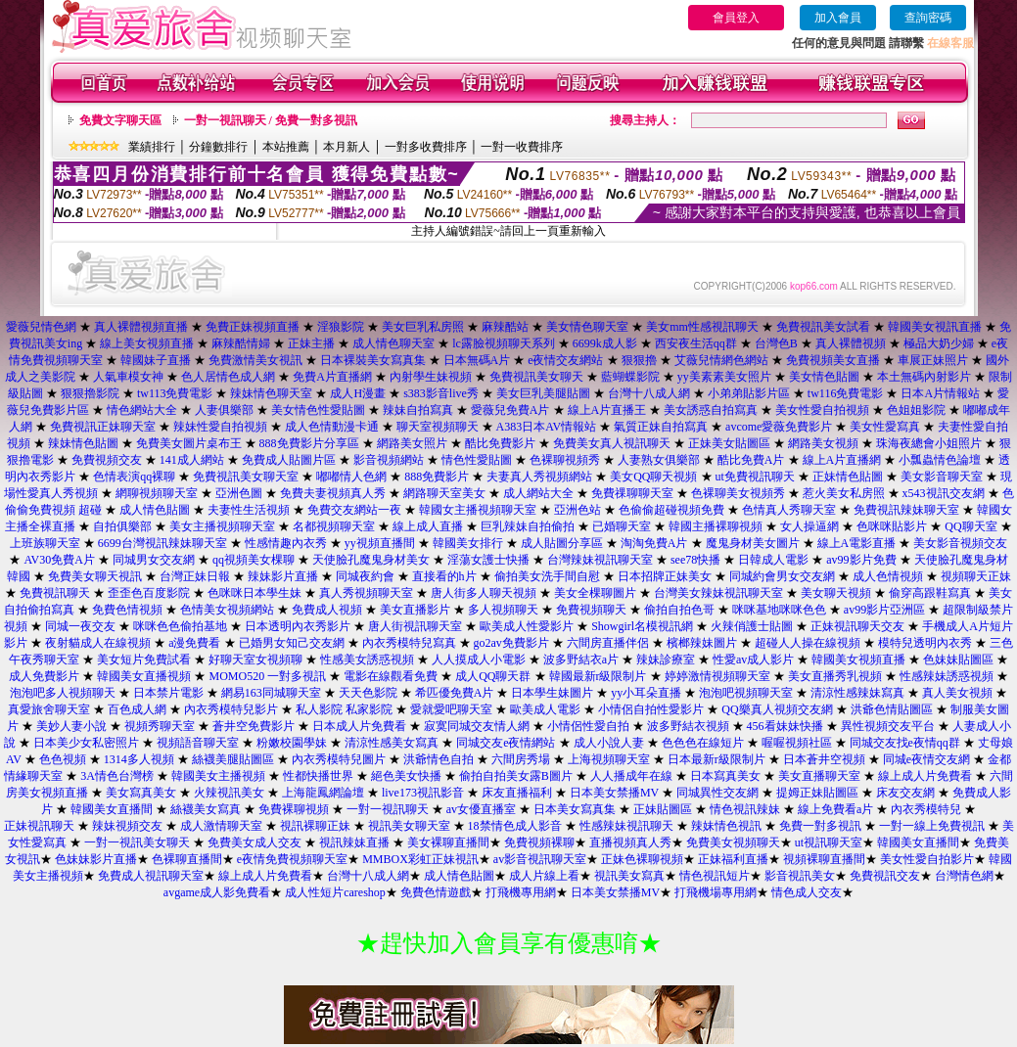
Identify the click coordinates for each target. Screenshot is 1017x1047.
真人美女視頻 (957, 693)
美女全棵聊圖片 (595, 593)
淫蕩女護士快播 (488, 560)
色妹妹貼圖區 (958, 659)
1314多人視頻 (139, 759)
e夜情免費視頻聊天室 (292, 859)
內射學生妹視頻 (431, 377)
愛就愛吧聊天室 (451, 709)
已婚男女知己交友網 (292, 643)
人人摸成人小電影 (479, 659)
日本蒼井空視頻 (824, 759)
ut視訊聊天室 (828, 842)
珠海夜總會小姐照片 (929, 443)
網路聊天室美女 (444, 493)
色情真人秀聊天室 (789, 510)
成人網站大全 (538, 493)
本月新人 (346, 147)
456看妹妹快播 (785, 726)
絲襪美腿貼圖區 (233, 759)
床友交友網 (905, 792)
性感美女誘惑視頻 (367, 659)
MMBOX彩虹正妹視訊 (420, 859)
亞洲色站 (577, 510)
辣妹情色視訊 (726, 826)
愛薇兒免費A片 (510, 410)
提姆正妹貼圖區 (817, 792)
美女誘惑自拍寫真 (711, 410)
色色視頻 (62, 759)
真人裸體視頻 (850, 343)
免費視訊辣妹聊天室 (906, 510)
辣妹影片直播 (283, 576)
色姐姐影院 (916, 410)
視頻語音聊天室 (198, 743)
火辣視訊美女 (229, 792)
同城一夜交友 (80, 626)
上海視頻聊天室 (609, 759)
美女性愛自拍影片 (927, 859)
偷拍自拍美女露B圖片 (516, 776)
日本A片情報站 (940, 393)
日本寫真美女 (725, 776)
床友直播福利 (517, 792)
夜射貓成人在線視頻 (98, 643)
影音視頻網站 (388, 460)
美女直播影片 (415, 609)
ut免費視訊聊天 (755, 476)
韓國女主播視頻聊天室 (477, 510)
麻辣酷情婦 (240, 343)
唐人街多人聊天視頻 (483, 593)
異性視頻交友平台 (888, 726)
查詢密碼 (927, 17)
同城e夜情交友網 (926, 759)
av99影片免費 (861, 560)
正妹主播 (311, 343)
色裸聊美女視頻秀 (738, 493)
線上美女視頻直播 (147, 343)
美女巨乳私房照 (423, 327)
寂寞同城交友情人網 (477, 726)
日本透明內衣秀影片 (297, 626)
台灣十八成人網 (649, 393)
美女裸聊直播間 (448, 842)
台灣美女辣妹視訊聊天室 (718, 593)
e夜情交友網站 (565, 360)
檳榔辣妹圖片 (702, 643)
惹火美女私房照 (844, 493)
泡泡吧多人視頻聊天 (63, 693)
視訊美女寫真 (629, 876)
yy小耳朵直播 (646, 693)
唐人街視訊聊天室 (415, 626)
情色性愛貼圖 (476, 460)
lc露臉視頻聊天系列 (503, 343)
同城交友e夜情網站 (505, 743)
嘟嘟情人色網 (351, 476)
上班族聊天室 (45, 543)
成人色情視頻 (888, 576)
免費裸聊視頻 (293, 809)
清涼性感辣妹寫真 (857, 693)
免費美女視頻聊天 (733, 842)
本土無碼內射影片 (924, 377)
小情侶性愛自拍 (588, 726)
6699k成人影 (605, 343)
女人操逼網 (809, 526)
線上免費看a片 (835, 809)
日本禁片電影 (168, 693)
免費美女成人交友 (254, 842)
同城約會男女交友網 (782, 576)
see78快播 (695, 560)
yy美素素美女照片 (724, 377)
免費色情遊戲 (435, 892)
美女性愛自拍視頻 (822, 410)
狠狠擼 (639, 360)
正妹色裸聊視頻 (642, 859)
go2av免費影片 (511, 643)
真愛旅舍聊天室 (49, 709)
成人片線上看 (544, 876)
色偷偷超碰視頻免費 (671, 510)
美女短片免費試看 (144, 659)
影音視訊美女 (799, 876)
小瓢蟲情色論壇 (940, 460)
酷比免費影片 (500, 443)
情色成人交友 (806, 892)
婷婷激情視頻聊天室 (717, 676)
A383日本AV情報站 (546, 426)
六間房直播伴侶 (608, 643)
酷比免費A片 (751, 460)
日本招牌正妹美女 (665, 576)
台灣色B (776, 343)
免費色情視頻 (127, 609)
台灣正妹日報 (195, 576)
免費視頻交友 (106, 460)
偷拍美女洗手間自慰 (547, 576)
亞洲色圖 (238, 493)
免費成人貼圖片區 (289, 460)
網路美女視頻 (823, 443)
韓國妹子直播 (155, 360)
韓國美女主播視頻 (218, 776)
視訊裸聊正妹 (315, 826)
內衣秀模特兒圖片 (339, 759)
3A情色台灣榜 (117, 776)
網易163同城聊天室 (271, 693)
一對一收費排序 (522, 147)
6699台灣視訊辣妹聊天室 (162, 543)
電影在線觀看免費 (391, 676)
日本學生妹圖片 (552, 693)
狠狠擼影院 (90, 393)
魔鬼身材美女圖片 (753, 543)
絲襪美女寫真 (205, 809)
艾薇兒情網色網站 (721, 360)
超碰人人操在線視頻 (807, 643)
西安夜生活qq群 (696, 343)
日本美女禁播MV (614, 792)
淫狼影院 (340, 327)
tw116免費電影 (846, 393)
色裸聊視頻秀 (565, 460)
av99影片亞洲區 (884, 609)
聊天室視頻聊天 (437, 426)
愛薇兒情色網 (41, 327)
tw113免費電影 (175, 393)
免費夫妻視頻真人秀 (333, 493)
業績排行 (151, 147)
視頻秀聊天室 (159, 726)
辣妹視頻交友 (127, 826)
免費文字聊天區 (120, 120)
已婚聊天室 (621, 526)
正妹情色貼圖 (847, 476)
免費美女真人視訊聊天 (611, 443)
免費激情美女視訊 (255, 360)
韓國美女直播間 (111, 809)
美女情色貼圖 (824, 377)
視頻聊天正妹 (976, 576)
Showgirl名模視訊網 (642, 626)
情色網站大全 (142, 410)
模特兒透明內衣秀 (925, 643)
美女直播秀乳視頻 (835, 676)
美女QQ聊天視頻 (653, 476)
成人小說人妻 (609, 743)
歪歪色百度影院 (149, 593)
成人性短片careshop (335, 892)
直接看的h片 (444, 576)
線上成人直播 (428, 526)
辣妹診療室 (665, 659)
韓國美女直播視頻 (144, 676)
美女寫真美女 (141, 792)
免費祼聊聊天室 (632, 493)
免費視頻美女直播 (833, 360)
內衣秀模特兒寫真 (409, 643)
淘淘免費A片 (654, 543)
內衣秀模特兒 (926, 809)
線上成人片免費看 (925, 776)
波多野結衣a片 (581, 659)
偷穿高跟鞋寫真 (930, 593)
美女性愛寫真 (885, 426)
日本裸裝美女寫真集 (373, 360)
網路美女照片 (412, 443)
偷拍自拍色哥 (679, 609)
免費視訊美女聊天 (536, 377)
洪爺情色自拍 (438, 759)
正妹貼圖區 (662, 809)
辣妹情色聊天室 (271, 393)
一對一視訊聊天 (388, 809)
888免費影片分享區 (309, 443)
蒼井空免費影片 (253, 726)
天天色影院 (368, 693)
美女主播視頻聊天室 (222, 526)
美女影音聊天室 (942, 476)
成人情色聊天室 (393, 343)
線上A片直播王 (607, 410)
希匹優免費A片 (454, 693)
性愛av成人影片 (753, 659)
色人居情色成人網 (228, 377)
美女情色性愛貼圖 (318, 410)
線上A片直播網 (842, 460)
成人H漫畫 (358, 393)
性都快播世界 (318, 776)
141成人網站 (192, 460)
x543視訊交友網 (943, 493)
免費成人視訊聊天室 (151, 876)
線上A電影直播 (857, 543)
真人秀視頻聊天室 (366, 593)
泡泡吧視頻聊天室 (746, 693)
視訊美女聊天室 (409, 826)
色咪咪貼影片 (891, 526)
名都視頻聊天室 (334, 526)
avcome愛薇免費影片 (778, 426)
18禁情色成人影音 (515, 826)
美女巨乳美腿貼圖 (543, 393)
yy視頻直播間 (380, 543)
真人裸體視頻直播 (141, 327)
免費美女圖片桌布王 (189, 443)
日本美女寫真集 (574, 809)
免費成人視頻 (327, 609)
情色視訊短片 (714, 876)
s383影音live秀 (441, 393)
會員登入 (736, 17)
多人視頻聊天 (503, 609)
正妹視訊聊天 (39, 826)
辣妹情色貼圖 (83, 443)
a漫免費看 (194, 643)
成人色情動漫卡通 (332, 426)
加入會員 (837, 17)
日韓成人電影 (773, 560)
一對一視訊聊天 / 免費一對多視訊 (270, 120)
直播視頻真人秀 (630, 842)
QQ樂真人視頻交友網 (776, 709)
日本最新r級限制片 (716, 759)
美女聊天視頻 (836, 593)
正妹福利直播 (733, 859)
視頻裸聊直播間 (824, 859)
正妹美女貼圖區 (729, 443)
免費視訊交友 (885, 876)
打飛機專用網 (520, 892)
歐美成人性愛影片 (527, 626)
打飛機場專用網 (715, 892)
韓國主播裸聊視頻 (716, 526)
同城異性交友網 (717, 792)
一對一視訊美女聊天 (137, 842)
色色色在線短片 (703, 743)
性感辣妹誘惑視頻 (947, 676)
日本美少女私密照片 (86, 743)
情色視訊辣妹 (745, 809)
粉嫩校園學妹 (291, 743)
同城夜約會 (365, 576)
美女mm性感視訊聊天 (702, 327)
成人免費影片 (44, 676)
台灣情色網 (964, 876)
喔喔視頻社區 (797, 743)
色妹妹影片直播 (96, 859)
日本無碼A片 (477, 360)
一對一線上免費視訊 (932, 826)
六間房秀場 (520, 759)
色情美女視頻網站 (227, 609)
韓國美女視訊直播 (935, 327)
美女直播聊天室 (819, 776)
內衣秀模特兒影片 (231, 709)
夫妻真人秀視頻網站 (539, 476)
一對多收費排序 (426, 147)
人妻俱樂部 (224, 410)
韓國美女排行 (468, 543)
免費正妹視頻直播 (253, 327)
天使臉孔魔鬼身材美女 (371, 560)
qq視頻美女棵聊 (253, 560)
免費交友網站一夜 (354, 510)
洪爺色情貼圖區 (892, 709)
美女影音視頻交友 (960, 543)
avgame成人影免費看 (216, 892)
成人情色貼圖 (154, 510)
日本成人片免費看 (359, 726)
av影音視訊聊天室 (539, 859)
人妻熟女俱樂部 (659, 460)
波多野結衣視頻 (688, 726)
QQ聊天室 (970, 526)
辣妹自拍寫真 (418, 410)
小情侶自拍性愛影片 (651, 709)
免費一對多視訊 (820, 826)
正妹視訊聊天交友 (857, 626)
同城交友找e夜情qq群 (905, 743)
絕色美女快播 (406, 776)
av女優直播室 (481, 809)
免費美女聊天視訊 (95, 576)
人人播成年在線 (631, 776)
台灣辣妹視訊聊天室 (600, 560)
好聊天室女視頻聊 (255, 659)
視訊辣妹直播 (354, 842)
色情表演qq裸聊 (134, 476)
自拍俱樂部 (122, 526)
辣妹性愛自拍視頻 (220, 426)
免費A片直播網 (332, 377)
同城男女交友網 (154, 560)
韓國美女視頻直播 (858, 659)
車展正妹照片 (933, 360)
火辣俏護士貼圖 (752, 626)
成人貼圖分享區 (562, 543)
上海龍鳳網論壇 (323, 792)
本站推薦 (285, 147)
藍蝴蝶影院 (630, 377)
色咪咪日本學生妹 (254, 593)
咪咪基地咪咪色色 (779, 609)
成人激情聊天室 (221, 826)
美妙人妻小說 (71, 726)
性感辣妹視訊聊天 (626, 826)
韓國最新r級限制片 (598, 676)
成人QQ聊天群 (493, 676)
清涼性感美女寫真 (392, 743)
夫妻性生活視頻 (249, 510)
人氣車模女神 (128, 377)
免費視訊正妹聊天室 (103, 426)
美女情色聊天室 (587, 327)
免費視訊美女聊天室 (246, 476)
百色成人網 (137, 709)
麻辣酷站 (505, 327)
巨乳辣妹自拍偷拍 (528, 526)
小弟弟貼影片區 (749, 393)
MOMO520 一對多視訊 (267, 676)
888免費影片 (436, 476)
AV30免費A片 (58, 560)
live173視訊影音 (423, 792)
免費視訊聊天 (55, 593)
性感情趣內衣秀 (286, 543)
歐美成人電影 (545, 709)
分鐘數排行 (218, 147)
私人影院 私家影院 (344, 709)
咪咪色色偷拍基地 (180, 626)
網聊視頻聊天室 (157, 493)
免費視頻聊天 (591, 609)
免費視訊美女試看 (823, 327)
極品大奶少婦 (938, 343)
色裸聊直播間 (187, 859)
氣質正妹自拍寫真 (661, 426)
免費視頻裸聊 (539, 842)
